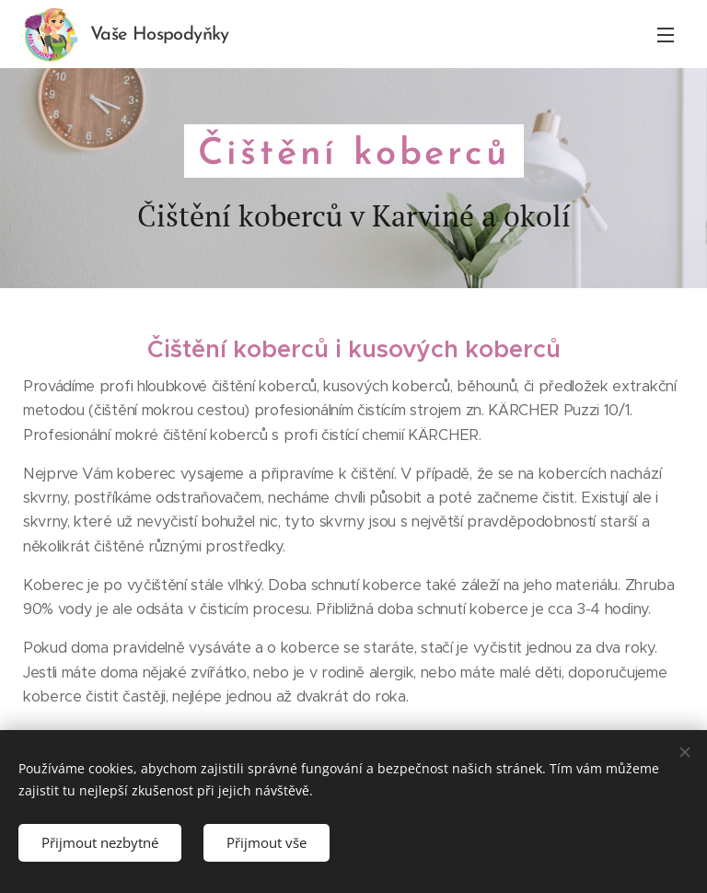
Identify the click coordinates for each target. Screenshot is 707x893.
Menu (665, 35)
